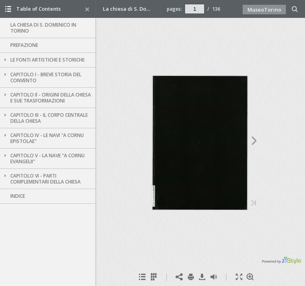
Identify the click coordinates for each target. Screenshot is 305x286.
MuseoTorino (264, 9)
